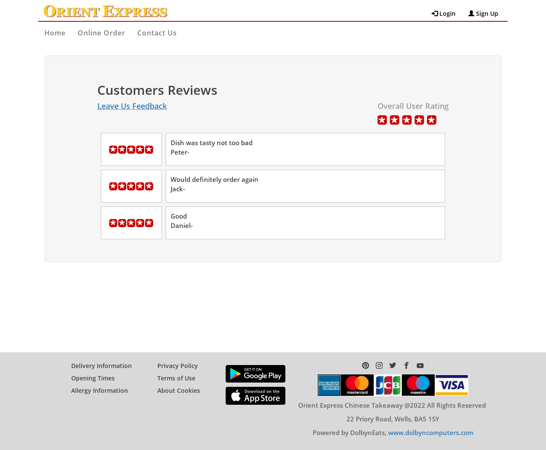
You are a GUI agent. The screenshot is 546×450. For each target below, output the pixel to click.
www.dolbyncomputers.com (430, 432)
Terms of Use (176, 378)
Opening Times (93, 378)
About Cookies (178, 390)
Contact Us (157, 33)
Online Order (101, 33)
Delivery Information (101, 366)
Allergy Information (99, 390)
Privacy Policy (177, 366)
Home (55, 33)
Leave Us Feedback (132, 106)
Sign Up (483, 13)
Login (444, 13)
